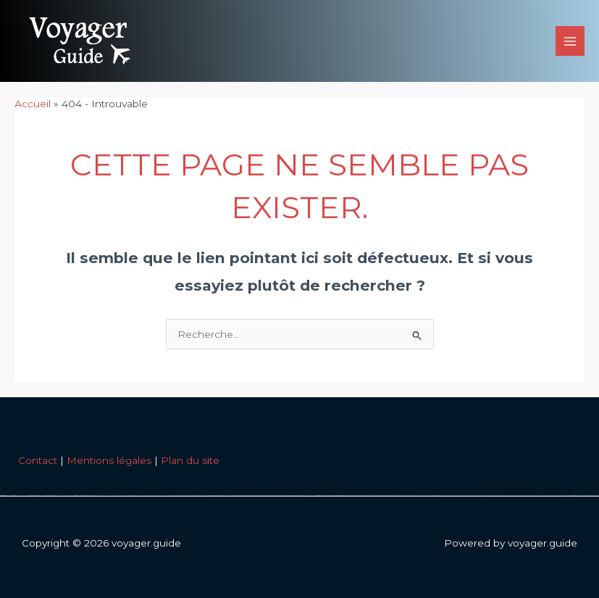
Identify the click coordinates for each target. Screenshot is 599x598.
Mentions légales (109, 460)
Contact (37, 460)
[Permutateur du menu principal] (570, 41)
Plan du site (190, 460)
